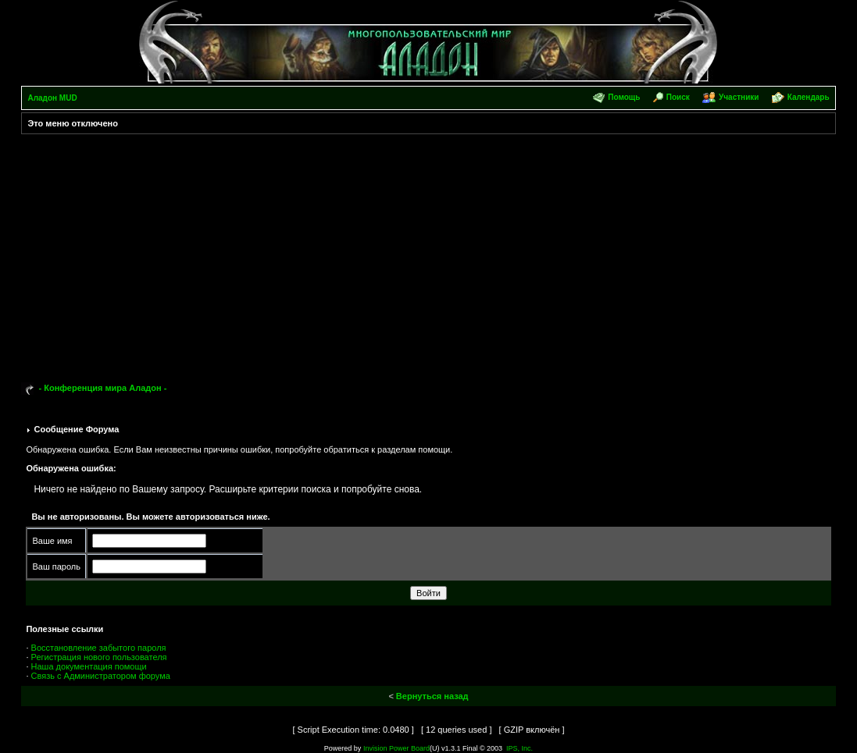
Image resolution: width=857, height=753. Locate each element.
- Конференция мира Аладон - (103, 387)
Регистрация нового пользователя (99, 657)
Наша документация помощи (89, 666)
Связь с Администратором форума (100, 675)
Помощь (624, 97)
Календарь (808, 97)
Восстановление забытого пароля (98, 647)
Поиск (678, 97)
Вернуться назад (432, 696)
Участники (739, 97)
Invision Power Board (396, 748)
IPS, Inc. (519, 748)
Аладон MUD (52, 98)
